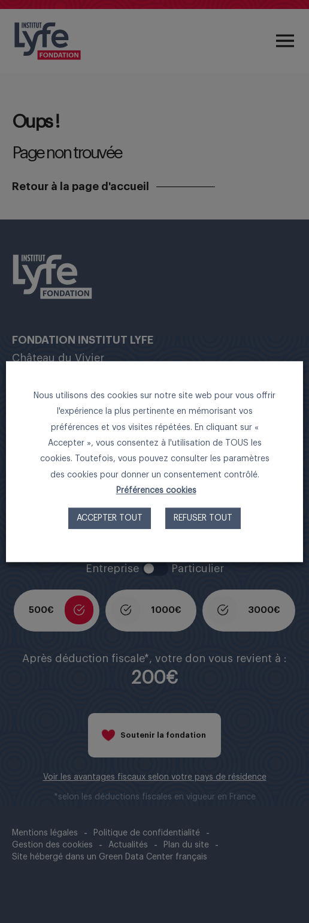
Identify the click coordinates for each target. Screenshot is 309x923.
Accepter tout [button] (110, 518)
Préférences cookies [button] (156, 490)
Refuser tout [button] (203, 518)
